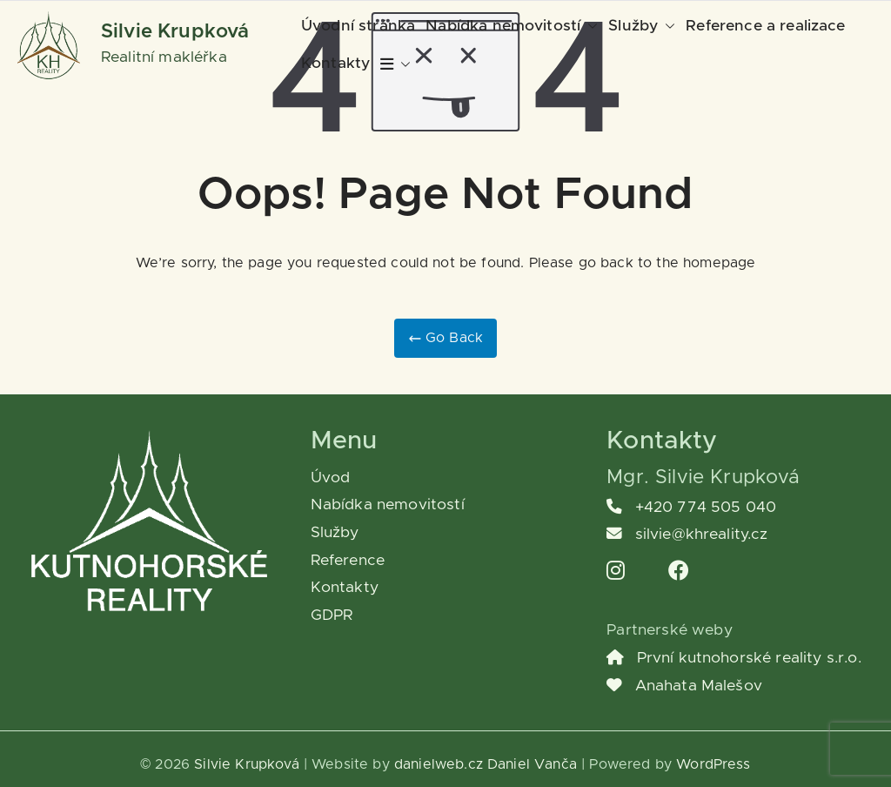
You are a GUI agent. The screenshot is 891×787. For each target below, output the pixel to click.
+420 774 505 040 (691, 507)
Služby (641, 27)
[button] (589, 27)
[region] (226, 650)
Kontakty (335, 63)
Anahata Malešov (684, 686)
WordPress (713, 764)
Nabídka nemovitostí (511, 27)
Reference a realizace (765, 26)
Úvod (331, 478)
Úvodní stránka (358, 26)
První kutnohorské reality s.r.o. (733, 658)
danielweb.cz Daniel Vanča (485, 764)
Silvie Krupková (175, 32)
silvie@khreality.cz (686, 534)
